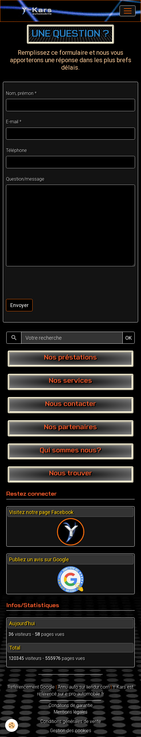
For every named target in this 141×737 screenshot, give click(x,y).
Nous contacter (70, 404)
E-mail (12, 121)
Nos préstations (70, 358)
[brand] (38, 10)
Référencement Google (31, 687)
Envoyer (19, 305)
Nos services (70, 381)
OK (128, 338)
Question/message (25, 179)
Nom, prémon (19, 93)
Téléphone (16, 150)
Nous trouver (70, 473)
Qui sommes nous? (70, 450)
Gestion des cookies (70, 730)
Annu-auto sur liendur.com (84, 687)
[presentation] (49, 282)
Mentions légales (71, 712)
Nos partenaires (70, 427)
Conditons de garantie (71, 705)
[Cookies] (11, 725)
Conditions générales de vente (70, 721)
